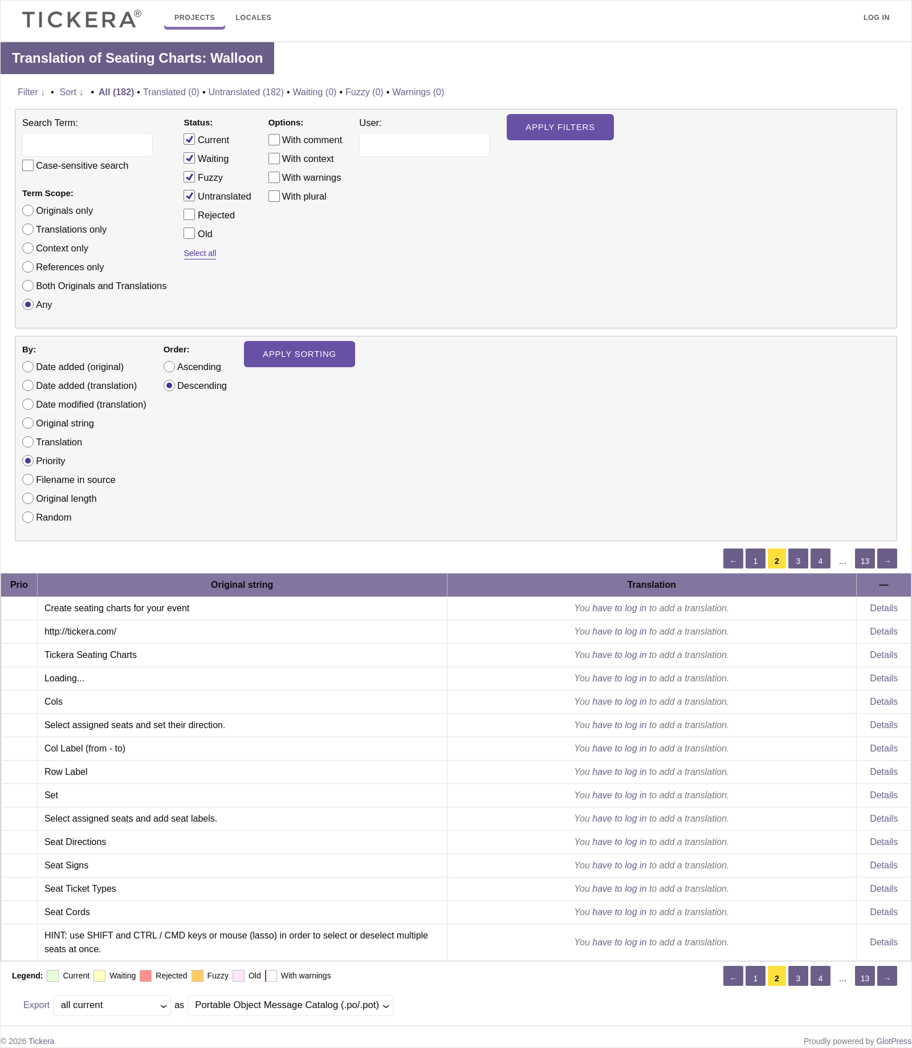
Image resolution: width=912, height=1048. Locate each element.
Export (36, 1005)
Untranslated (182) (246, 92)
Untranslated (217, 195)
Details (884, 608)
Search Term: (50, 122)
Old (198, 233)
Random (53, 517)
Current (206, 139)
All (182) (116, 92)
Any (44, 304)
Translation (59, 442)
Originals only (64, 210)
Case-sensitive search (82, 165)
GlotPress (894, 1041)
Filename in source (75, 479)
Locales (253, 18)
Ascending (199, 366)
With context (308, 158)
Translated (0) (171, 92)
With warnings (311, 177)
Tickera (41, 1041)
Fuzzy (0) (364, 92)
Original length (66, 498)
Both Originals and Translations (101, 286)
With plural (304, 196)
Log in (877, 18)
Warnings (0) (418, 92)
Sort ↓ (72, 92)
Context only (62, 248)
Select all (200, 253)
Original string (65, 423)
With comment (312, 140)
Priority (50, 461)
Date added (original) (80, 366)
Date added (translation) (86, 385)
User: (370, 122)
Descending (202, 385)
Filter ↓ (31, 92)
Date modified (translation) (91, 404)
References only (70, 267)
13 (865, 561)
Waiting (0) (315, 92)
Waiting (206, 158)
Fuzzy (203, 176)
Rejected (209, 214)
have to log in (619, 608)
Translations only (71, 229)
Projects (194, 18)
